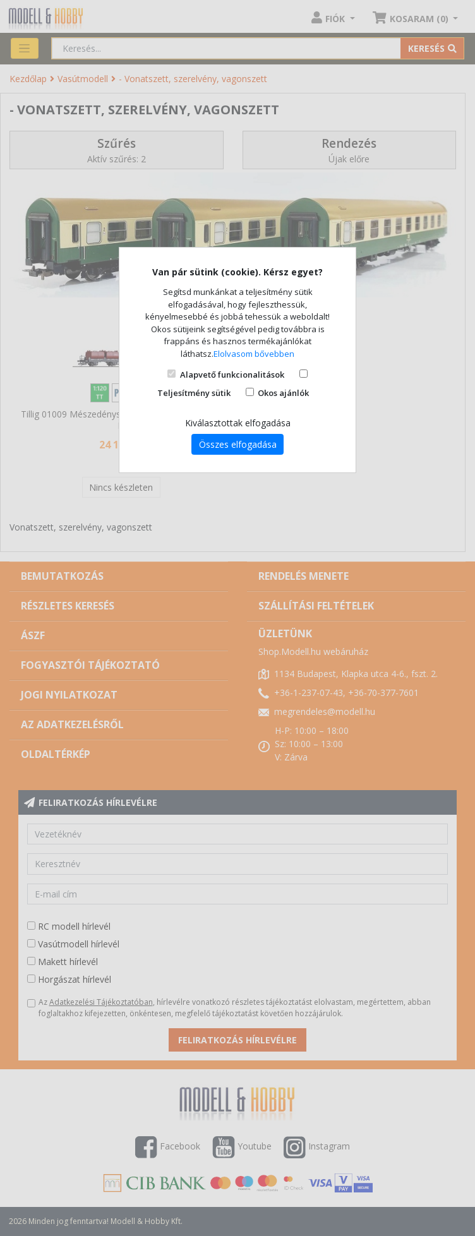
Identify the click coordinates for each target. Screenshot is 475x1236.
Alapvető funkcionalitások (232, 374)
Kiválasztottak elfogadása (238, 423)
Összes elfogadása (238, 444)
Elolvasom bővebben (253, 353)
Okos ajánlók (283, 393)
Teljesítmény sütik (194, 393)
